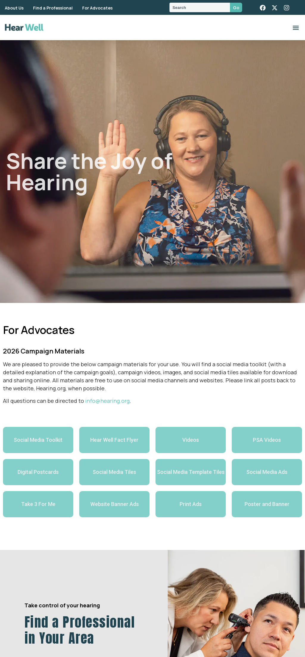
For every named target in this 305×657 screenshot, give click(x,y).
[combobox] (199, 7)
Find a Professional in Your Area (79, 630)
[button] (296, 27)
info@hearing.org (107, 400)
